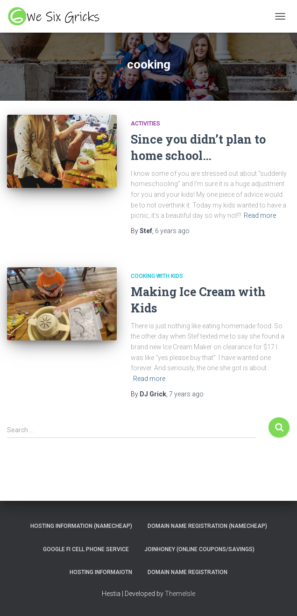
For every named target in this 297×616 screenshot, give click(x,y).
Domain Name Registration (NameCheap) (207, 526)
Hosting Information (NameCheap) (81, 526)
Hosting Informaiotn (101, 572)
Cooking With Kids (157, 276)
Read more (260, 215)
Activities (145, 123)
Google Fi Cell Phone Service (86, 549)
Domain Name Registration (187, 572)
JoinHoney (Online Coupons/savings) (199, 549)
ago (172, 231)
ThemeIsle (180, 593)
